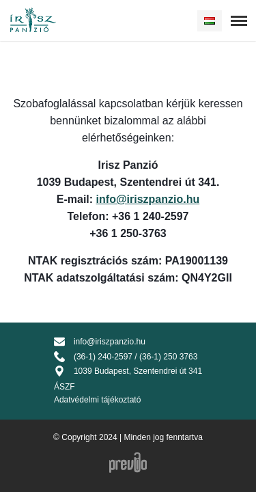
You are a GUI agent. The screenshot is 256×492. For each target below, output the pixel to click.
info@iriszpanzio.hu (148, 199)
